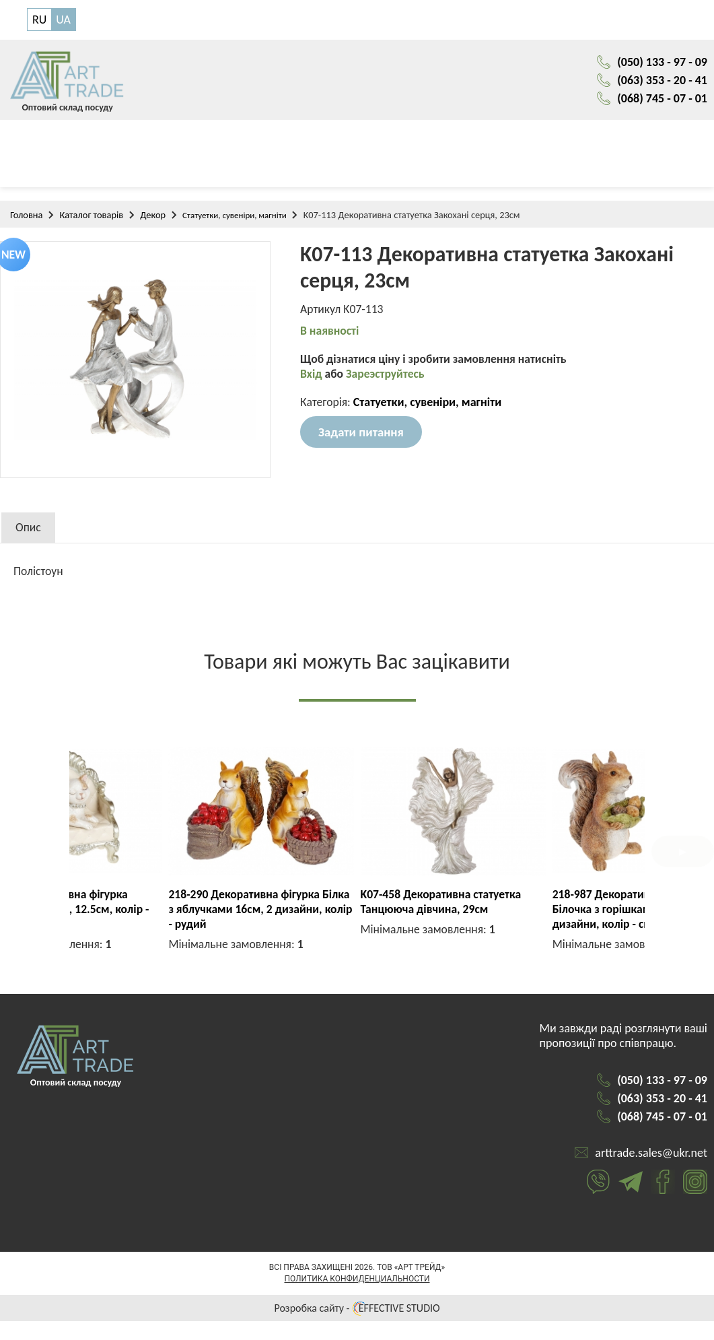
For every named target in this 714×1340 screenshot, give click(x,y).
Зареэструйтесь (387, 379)
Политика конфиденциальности (356, 1297)
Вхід (312, 379)
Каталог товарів (91, 219)
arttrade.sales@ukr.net (651, 1171)
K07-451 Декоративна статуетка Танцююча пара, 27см (155, 905)
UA (63, 20)
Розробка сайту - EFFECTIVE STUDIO (356, 1326)
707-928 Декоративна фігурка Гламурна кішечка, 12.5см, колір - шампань (352, 913)
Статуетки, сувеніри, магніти (234, 218)
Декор (153, 219)
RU (39, 20)
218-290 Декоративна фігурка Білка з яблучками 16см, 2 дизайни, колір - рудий (548, 913)
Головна (26, 219)
